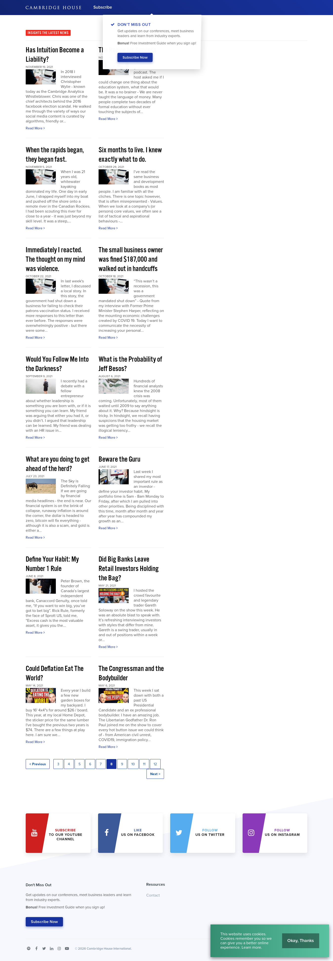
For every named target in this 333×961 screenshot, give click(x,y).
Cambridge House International (109, 949)
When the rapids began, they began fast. (55, 154)
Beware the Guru (119, 459)
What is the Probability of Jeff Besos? (130, 364)
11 (144, 764)
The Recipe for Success (128, 50)
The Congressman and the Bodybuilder (131, 673)
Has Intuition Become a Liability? (55, 54)
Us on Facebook (138, 832)
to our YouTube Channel (65, 834)
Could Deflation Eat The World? (54, 673)
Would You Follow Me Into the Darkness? (57, 364)
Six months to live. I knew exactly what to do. (130, 154)
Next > (155, 774)
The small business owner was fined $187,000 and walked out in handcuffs (131, 259)
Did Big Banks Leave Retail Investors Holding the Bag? (129, 569)
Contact (153, 895)
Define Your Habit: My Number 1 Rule (52, 564)
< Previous (37, 764)
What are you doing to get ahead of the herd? (57, 464)
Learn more (251, 947)
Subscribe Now (44, 921)
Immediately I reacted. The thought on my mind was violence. (55, 259)
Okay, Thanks (300, 940)
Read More (35, 128)
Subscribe (102, 7)
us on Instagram (282, 832)
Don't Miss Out (80, 897)
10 (133, 764)
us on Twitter (210, 832)
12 (155, 764)
